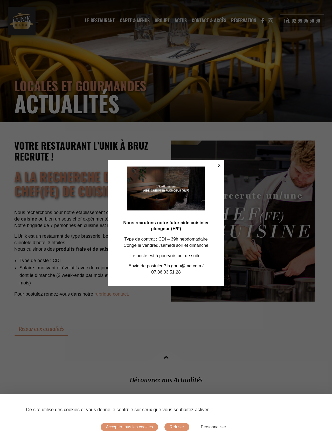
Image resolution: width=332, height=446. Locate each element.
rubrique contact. (111, 294)
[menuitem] (100, 20)
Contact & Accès (209, 20)
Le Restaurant (100, 20)
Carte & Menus (135, 20)
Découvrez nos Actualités (166, 380)
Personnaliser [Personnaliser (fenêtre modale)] (213, 427)
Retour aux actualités (41, 329)
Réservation (243, 20)
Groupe (162, 20)
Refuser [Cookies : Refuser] (177, 427)
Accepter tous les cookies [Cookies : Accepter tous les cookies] (129, 427)
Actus (181, 20)
